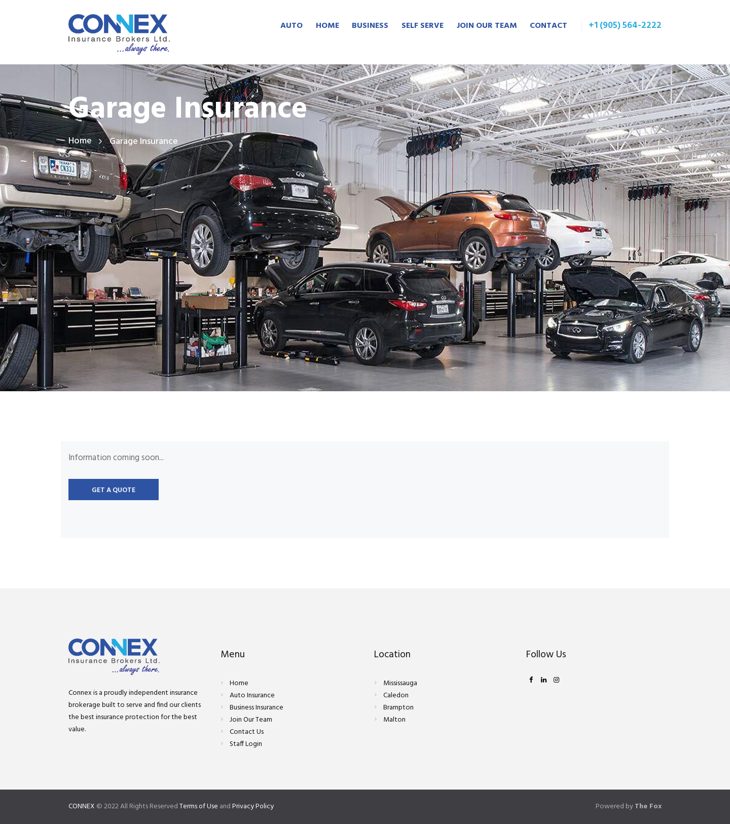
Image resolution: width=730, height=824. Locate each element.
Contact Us (247, 732)
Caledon (396, 695)
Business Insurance (256, 708)
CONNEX (81, 806)
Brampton (398, 708)
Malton (394, 720)
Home (80, 141)
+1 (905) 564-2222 (625, 25)
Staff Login (246, 744)
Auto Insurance (252, 695)
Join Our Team (251, 720)
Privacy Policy (254, 806)
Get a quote (113, 490)
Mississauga (400, 683)
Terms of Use (198, 806)
